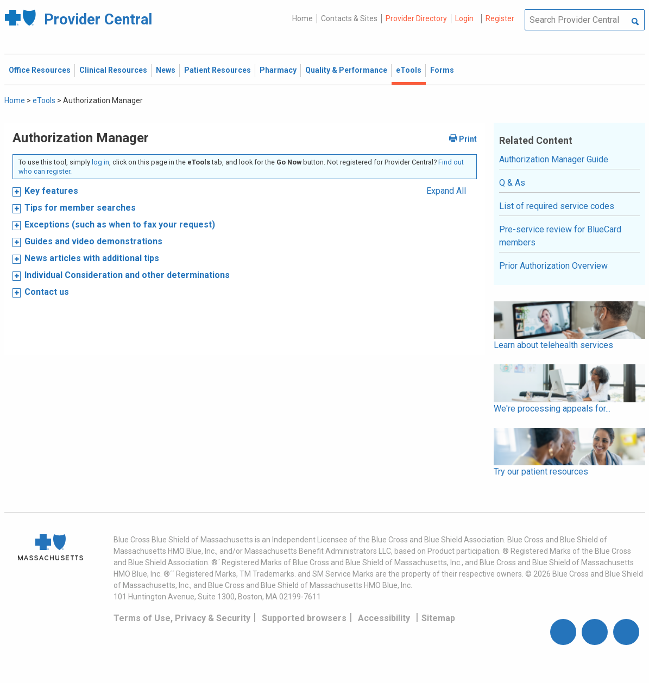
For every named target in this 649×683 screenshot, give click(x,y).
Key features (51, 191)
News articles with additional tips (91, 258)
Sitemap (438, 618)
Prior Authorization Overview (553, 266)
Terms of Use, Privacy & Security (182, 618)
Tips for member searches (80, 208)
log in (100, 162)
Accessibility (384, 618)
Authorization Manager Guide (553, 159)
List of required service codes (556, 206)
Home (302, 18)
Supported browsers (304, 618)
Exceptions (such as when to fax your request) (119, 224)
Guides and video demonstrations (93, 241)
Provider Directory (416, 18)
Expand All (446, 191)
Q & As (512, 183)
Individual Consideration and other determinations (127, 275)
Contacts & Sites (349, 18)
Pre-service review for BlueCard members (560, 236)
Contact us (46, 292)
